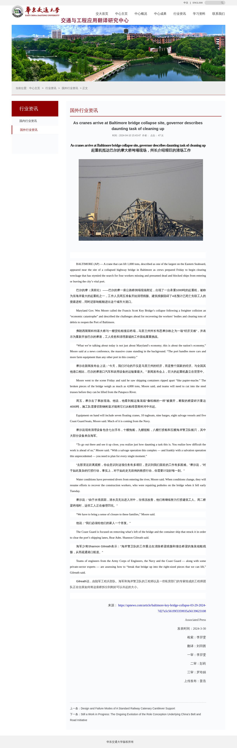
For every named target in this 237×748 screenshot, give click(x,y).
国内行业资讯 (28, 120)
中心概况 (141, 13)
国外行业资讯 (70, 88)
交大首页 (102, 13)
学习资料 (199, 13)
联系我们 (218, 13)
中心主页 (121, 13)
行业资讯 (179, 13)
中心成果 (160, 13)
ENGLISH (198, 2)
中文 (186, 2)
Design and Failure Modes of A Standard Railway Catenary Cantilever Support (128, 708)
